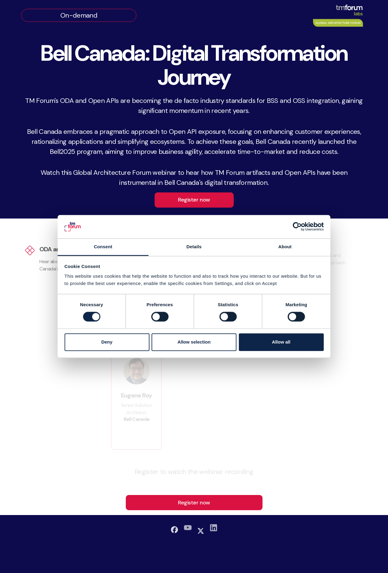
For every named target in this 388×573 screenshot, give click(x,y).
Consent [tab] (103, 246)
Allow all (281, 341)
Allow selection (193, 341)
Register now (194, 199)
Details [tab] (194, 246)
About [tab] (285, 246)
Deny (106, 341)
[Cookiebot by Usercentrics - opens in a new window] (297, 226)
